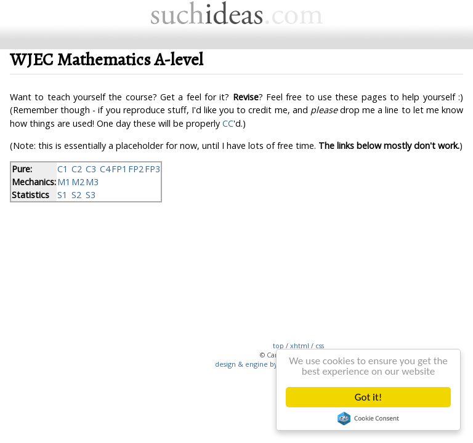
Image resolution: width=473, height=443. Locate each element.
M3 (92, 182)
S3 (90, 195)
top (278, 345)
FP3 (152, 169)
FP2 (136, 169)
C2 (76, 169)
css (319, 345)
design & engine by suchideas (262, 364)
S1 (62, 195)
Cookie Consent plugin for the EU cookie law (368, 418)
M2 (77, 182)
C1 (62, 169)
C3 (91, 169)
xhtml (299, 345)
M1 (63, 182)
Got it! (368, 397)
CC (227, 123)
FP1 (119, 169)
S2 (76, 195)
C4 (105, 169)
